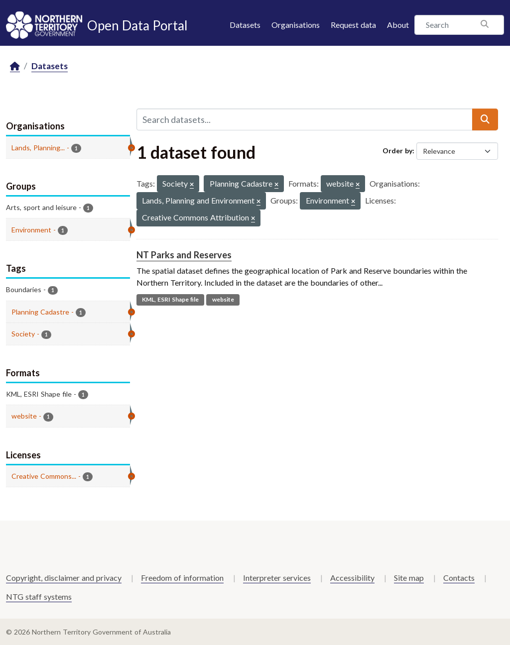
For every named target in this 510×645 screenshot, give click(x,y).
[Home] (15, 66)
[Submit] (485, 119)
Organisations (295, 24)
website (223, 299)
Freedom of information (182, 577)
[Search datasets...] (304, 119)
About (398, 24)
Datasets (245, 24)
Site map (409, 577)
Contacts (459, 577)
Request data (353, 24)
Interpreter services (277, 577)
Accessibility (352, 577)
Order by (397, 150)
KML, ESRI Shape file (170, 299)
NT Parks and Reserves (184, 254)
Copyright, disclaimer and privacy (64, 577)
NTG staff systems (39, 596)
